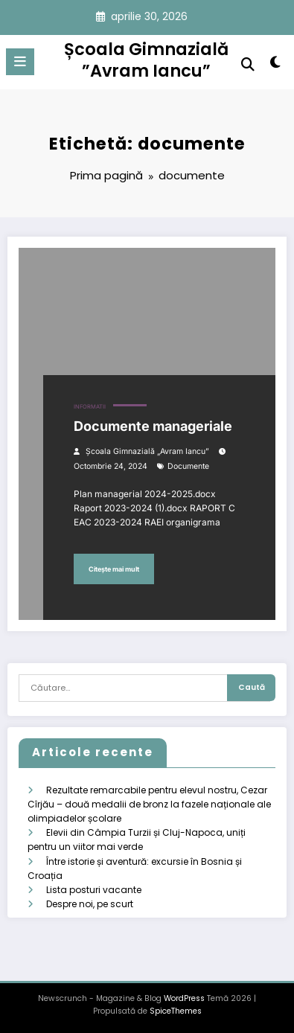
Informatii (90, 406)
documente (188, 466)
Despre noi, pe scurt (89, 904)
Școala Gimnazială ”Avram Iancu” (146, 60)
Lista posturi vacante (93, 889)
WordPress (184, 998)
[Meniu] (20, 61)
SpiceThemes (176, 1011)
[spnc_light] (275, 65)
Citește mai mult (114, 569)
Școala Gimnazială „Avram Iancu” (147, 451)
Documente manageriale (153, 426)
